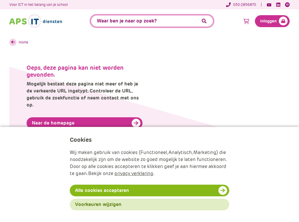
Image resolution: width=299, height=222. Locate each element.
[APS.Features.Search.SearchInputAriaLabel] (152, 21)
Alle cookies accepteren (102, 190)
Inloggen (268, 21)
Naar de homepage (53, 123)
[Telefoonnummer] (244, 4)
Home (23, 42)
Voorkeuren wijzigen (98, 204)
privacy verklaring (133, 173)
